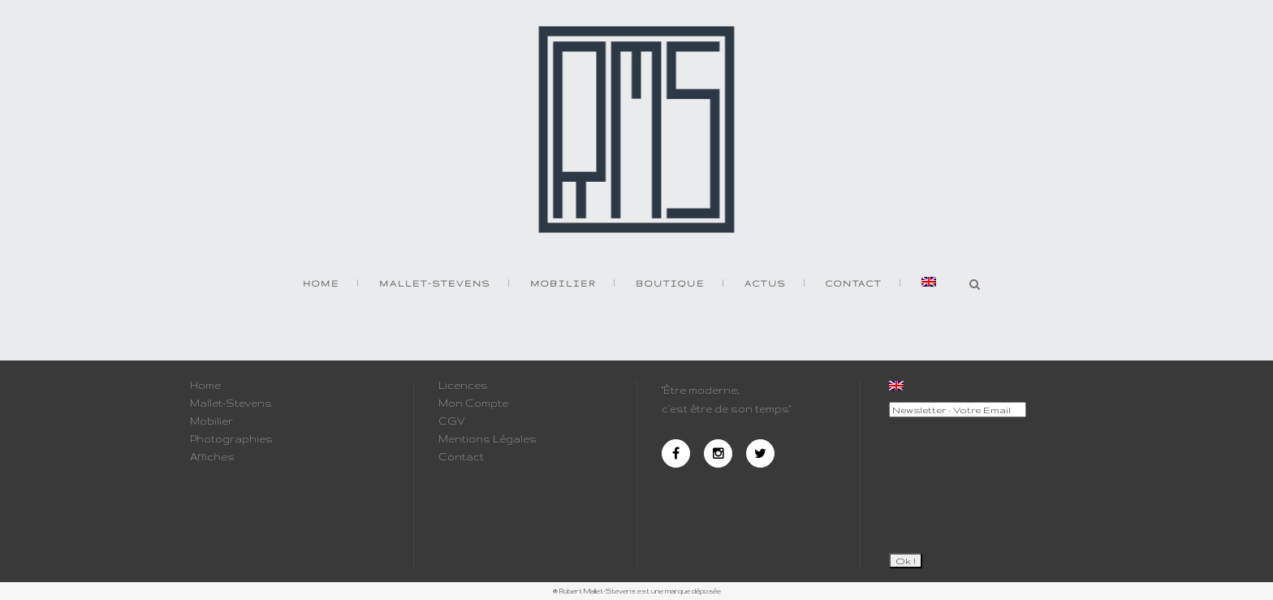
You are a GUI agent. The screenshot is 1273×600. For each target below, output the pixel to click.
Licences (463, 386)
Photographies (231, 439)
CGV (451, 421)
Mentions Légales (487, 439)
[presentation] (955, 478)
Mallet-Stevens (231, 403)
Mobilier (211, 421)
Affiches (212, 457)
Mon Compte (473, 403)
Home (205, 386)
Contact (461, 457)
